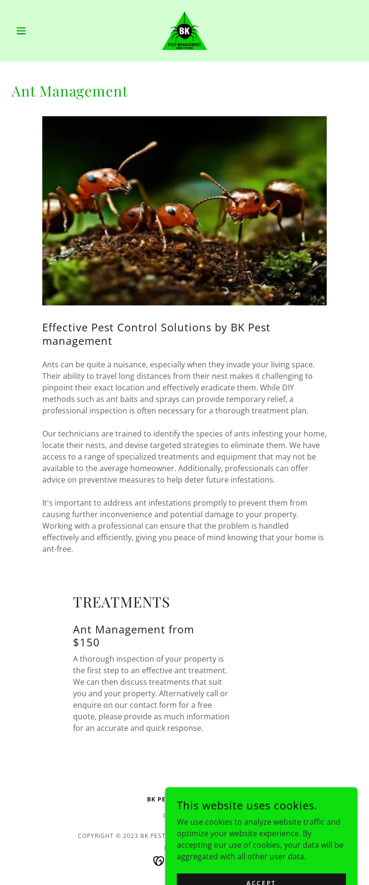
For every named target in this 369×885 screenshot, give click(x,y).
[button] (37, 30)
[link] (184, 31)
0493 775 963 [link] (184, 816)
